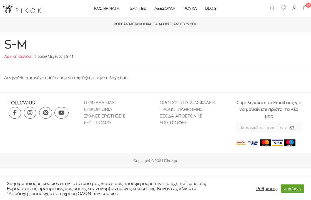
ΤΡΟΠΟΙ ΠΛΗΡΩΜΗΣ (181, 109)
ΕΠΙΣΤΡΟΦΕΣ (174, 122)
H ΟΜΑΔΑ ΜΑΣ (99, 102)
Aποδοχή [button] (292, 188)
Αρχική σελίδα (17, 56)
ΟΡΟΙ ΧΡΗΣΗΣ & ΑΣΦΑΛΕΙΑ (188, 102)
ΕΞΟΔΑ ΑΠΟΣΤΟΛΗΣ (181, 116)
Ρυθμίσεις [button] (266, 188)
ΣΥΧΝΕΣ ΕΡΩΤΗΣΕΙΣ (104, 116)
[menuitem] (294, 8)
